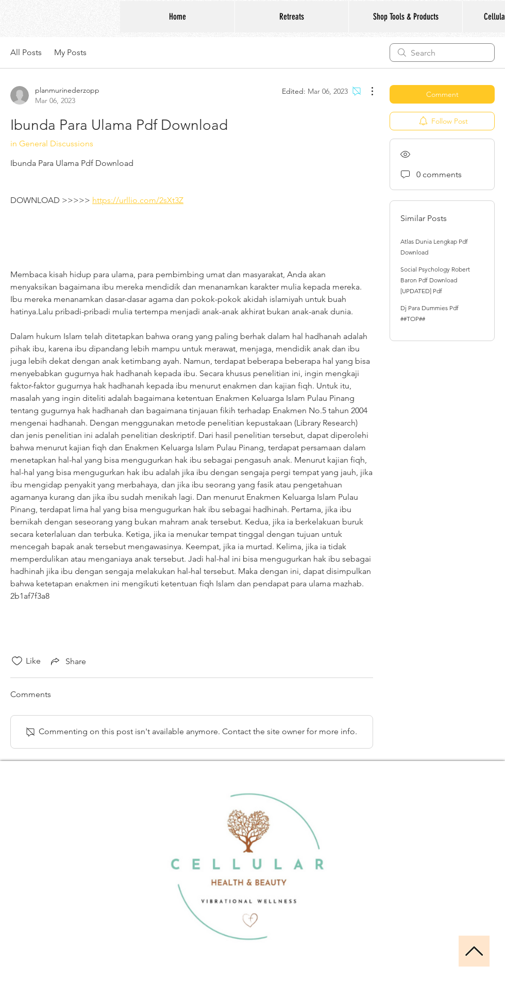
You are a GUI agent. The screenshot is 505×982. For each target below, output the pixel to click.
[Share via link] (67, 661)
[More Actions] (367, 91)
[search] (442, 52)
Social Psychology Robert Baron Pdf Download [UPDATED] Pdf (435, 280)
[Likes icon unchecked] (17, 661)
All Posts (26, 52)
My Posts (70, 52)
